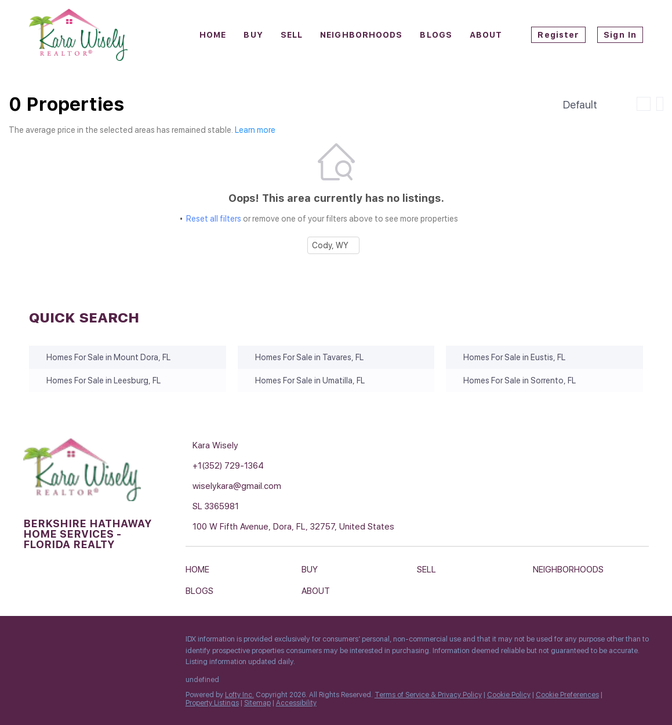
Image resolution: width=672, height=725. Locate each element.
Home (212, 34)
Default (580, 105)
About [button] (486, 34)
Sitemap (257, 703)
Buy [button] (253, 34)
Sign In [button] (620, 34)
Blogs (436, 34)
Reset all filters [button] (213, 218)
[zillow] (78, 642)
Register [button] (558, 34)
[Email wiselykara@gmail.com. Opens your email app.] (284, 486)
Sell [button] (292, 34)
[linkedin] (55, 642)
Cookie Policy (509, 695)
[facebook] (32, 642)
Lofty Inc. (239, 695)
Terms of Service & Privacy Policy (428, 695)
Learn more (255, 130)
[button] (200, 572)
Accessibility (296, 703)
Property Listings (212, 703)
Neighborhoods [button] (361, 34)
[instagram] (101, 642)
